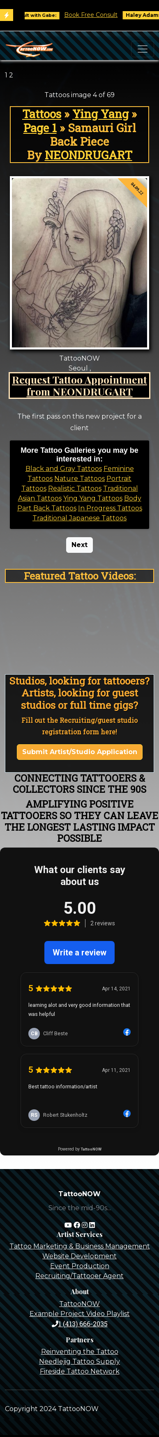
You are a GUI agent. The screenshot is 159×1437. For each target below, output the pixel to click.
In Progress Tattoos (110, 508)
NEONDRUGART (88, 155)
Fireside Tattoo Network (80, 1371)
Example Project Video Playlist (80, 1314)
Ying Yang (100, 113)
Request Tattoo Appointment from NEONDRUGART (79, 385)
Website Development (79, 1256)
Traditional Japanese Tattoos (79, 518)
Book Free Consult (95, 15)
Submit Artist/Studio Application (79, 752)
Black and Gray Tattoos (63, 469)
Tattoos (41, 113)
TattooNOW (79, 1304)
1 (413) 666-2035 (80, 1323)
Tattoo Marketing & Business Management (79, 1246)
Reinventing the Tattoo (79, 1351)
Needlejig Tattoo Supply (79, 1361)
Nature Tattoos (79, 478)
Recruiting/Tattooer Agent (79, 1276)
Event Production (79, 1266)
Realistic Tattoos (74, 488)
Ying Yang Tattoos (92, 498)
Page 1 (40, 127)
